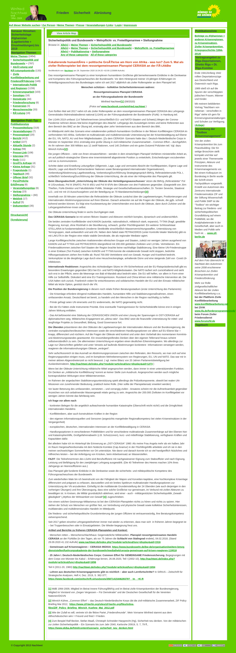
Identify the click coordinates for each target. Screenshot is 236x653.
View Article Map (66, 33)
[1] (122, 101)
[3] (146, 191)
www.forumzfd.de (205, 321)
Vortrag (17, 191)
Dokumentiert (21, 205)
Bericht (17, 138)
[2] (65, 149)
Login (118, 25)
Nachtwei (68, 71)
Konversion (19, 106)
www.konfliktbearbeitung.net (211, 304)
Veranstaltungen (95, 25)
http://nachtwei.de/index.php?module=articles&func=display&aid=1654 (114, 567)
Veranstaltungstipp (24, 188)
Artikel (17, 141)
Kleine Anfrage (21, 166)
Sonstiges (19, 95)
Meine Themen (65, 25)
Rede (16, 159)
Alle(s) (64, 45)
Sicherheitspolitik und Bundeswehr (111, 45)
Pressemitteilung (23, 127)
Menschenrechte (22, 109)
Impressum (130, 25)
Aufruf (16, 202)
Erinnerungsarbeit (23, 91)
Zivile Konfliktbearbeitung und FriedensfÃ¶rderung (25, 78)
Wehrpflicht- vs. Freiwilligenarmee (154, 48)
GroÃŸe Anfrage (22, 163)
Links (110, 25)
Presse (80, 25)
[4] (104, 497)
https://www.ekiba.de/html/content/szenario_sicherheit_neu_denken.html (90, 628)
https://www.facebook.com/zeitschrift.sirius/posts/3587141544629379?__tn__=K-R (96, 578)
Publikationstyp (20, 124)
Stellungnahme (22, 195)
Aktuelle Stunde (22, 145)
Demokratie (19, 99)
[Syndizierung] (19, 219)
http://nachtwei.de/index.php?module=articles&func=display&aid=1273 (111, 364)
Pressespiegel (21, 134)
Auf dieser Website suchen (24, 25)
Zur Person (48, 25)
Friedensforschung (24, 102)
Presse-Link (20, 152)
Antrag (17, 149)
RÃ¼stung (19, 113)
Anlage (199, 125)
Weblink (17, 198)
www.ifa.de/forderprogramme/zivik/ (215, 310)
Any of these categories (74, 54)
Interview (18, 156)
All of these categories (104, 54)
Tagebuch (18, 173)
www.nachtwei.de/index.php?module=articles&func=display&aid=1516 (120, 542)
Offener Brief (20, 177)
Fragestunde (20, 170)
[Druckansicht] (19, 215)
